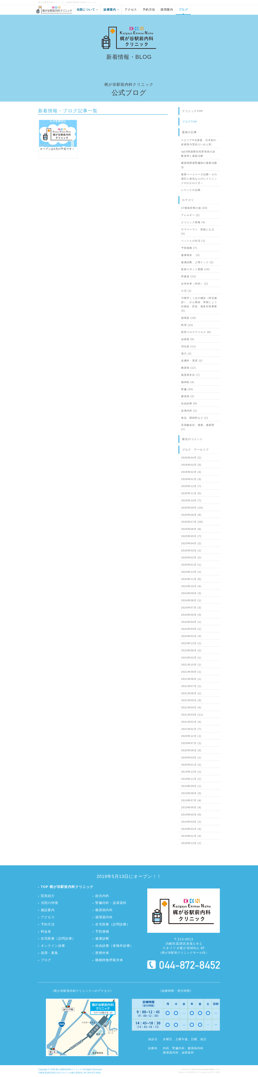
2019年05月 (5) (191, 814)
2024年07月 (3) (191, 607)
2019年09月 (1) (191, 786)
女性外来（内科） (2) (194, 283)
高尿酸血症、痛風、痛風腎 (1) (197, 427)
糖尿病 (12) (188, 367)
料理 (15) (187, 325)
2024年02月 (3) (191, 636)
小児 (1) (186, 290)
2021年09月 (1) (191, 671)
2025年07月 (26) (192, 521)
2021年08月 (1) (191, 679)
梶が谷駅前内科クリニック (69, 1069)
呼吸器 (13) (188, 276)
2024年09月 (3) (191, 593)
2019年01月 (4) (191, 835)
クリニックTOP (192, 110)
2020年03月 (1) (191, 757)
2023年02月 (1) (191, 657)
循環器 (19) (188, 317)
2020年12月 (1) (191, 736)
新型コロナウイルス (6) (196, 332)
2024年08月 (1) (191, 600)
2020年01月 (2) (191, 764)
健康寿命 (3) (190, 255)
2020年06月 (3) (191, 750)
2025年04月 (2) (191, 543)
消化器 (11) (188, 346)
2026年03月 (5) (191, 464)
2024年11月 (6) (191, 579)
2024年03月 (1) (191, 628)
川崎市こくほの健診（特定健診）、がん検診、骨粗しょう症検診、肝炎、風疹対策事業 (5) (199, 304)
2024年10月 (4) (191, 586)
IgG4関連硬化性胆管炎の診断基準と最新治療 (198, 153)
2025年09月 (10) (192, 507)
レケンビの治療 (190, 190)
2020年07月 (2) (191, 743)
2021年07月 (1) (191, 686)
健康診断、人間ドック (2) (197, 262)
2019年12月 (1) (191, 771)
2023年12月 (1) (191, 643)
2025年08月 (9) (191, 514)
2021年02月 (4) (191, 721)
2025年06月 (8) (191, 529)
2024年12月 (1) (191, 571)
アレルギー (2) (190, 215)
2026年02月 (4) (191, 472)
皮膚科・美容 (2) (191, 360)
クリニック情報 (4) (193, 222)
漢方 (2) (186, 353)
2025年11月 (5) (191, 493)
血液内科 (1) (189, 410)
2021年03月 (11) (192, 714)
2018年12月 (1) (191, 843)
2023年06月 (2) (191, 650)
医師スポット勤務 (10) (195, 269)
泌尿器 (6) (187, 339)
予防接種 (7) (189, 247)
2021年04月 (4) (191, 707)
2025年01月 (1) (191, 564)
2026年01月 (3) (191, 479)
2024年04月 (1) (191, 621)
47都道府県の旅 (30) (194, 207)
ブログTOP (189, 121)
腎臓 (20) (187, 389)
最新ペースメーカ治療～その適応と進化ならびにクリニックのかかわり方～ (199, 178)
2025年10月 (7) (191, 500)
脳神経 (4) (187, 382)
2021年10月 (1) (191, 664)
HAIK (217, 1072)
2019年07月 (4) (191, 800)
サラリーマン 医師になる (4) (197, 231)
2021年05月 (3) (191, 700)
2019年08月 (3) (191, 793)
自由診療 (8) (189, 403)
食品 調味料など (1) (194, 417)
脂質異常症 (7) (190, 374)
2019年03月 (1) (191, 821)
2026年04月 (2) (191, 457)
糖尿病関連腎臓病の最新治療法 (199, 165)
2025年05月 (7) (191, 536)
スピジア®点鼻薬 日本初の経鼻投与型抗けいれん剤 (198, 142)
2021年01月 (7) (191, 729)
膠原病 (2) (187, 396)
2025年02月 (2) (191, 557)
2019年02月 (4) (191, 828)
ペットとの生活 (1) (193, 240)
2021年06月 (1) (191, 693)
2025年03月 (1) (191, 550)
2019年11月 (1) (191, 778)
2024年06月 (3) (191, 614)
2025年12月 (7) (191, 486)
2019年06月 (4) (191, 807)
